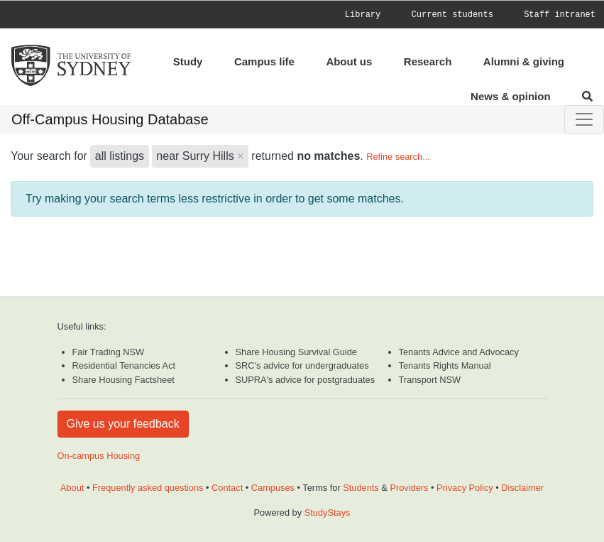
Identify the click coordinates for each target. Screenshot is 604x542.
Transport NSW (430, 379)
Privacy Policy (464, 487)
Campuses (273, 487)
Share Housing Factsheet (123, 379)
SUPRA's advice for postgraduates (305, 379)
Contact (227, 487)
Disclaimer (522, 487)
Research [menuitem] (428, 61)
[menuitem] (377, 14)
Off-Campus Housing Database (110, 119)
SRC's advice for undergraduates (302, 365)
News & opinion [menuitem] (511, 96)
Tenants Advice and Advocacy (459, 352)
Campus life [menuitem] (264, 61)
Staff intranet (559, 15)
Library (362, 15)
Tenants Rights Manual (445, 365)
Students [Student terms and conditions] (361, 487)
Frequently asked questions (148, 487)
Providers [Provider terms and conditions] (409, 487)
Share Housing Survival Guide (296, 352)
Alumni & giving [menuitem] (523, 61)
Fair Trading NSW (108, 352)
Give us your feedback (123, 424)
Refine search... (398, 156)
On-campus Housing (99, 455)
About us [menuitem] (349, 61)
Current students (452, 15)
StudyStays (327, 512)
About (72, 487)
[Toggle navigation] (584, 119)
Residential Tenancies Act (124, 365)
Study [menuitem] (188, 61)
